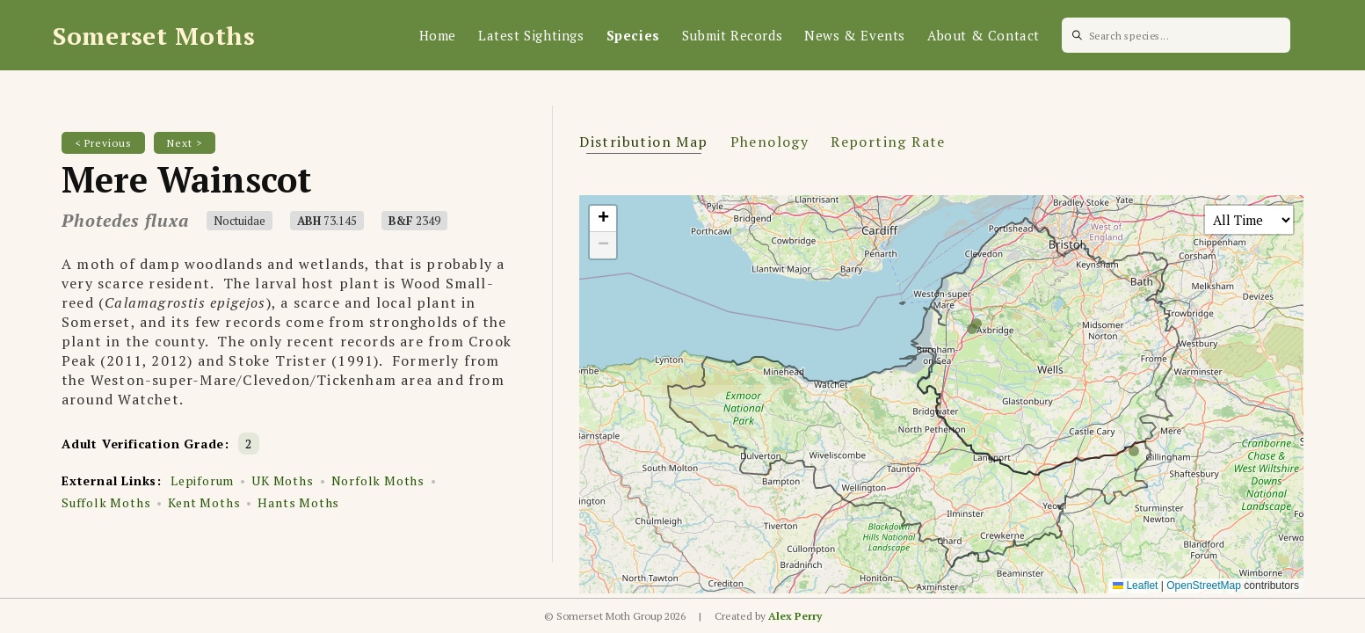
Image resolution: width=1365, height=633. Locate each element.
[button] (603, 219)
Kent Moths (204, 502)
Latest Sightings (531, 35)
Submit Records (732, 35)
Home (437, 35)
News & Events (854, 35)
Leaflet (1135, 585)
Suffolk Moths (106, 502)
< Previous (103, 142)
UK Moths (282, 480)
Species (633, 35)
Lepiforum (202, 480)
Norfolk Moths (378, 480)
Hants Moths (298, 502)
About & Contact (983, 35)
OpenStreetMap (1203, 585)
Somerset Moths (154, 35)
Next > (184, 142)
